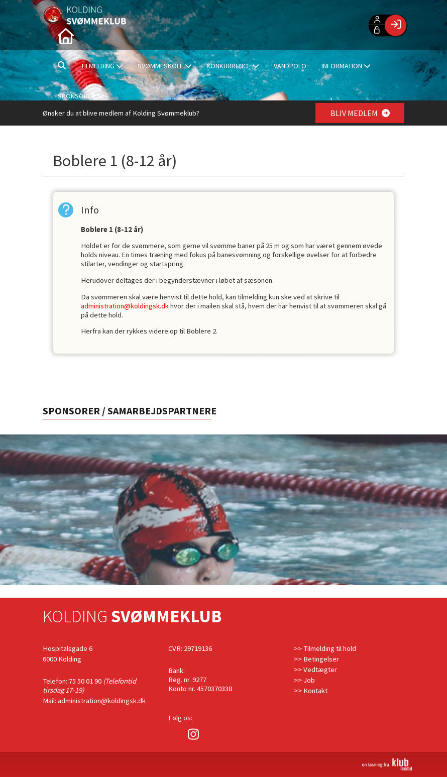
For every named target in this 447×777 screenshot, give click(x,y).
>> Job (304, 680)
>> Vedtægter (315, 669)
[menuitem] (65, 35)
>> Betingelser (316, 658)
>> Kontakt (310, 690)
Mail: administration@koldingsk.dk (94, 700)
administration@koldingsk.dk (125, 305)
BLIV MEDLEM (359, 113)
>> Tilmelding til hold (325, 648)
